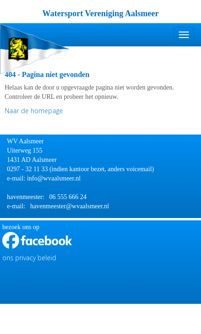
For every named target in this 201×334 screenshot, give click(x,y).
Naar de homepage (34, 110)
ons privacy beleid (29, 257)
